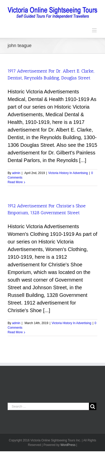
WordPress (68, 445)
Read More (15, 182)
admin (16, 173)
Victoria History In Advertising (68, 173)
